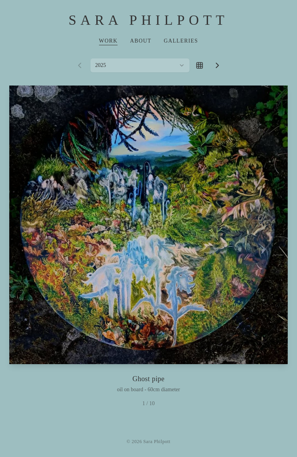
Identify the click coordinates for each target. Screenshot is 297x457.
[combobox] (139, 65)
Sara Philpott (148, 20)
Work (108, 41)
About (140, 41)
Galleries (181, 41)
